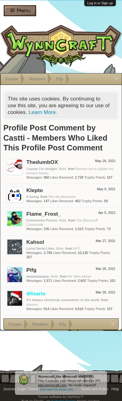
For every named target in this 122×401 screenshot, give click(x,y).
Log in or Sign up (100, 3)
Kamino (32, 304)
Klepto (34, 190)
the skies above (79, 276)
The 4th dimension (62, 197)
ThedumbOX (42, 162)
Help (115, 389)
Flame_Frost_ (43, 214)
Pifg (31, 270)
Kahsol (35, 242)
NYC (76, 248)
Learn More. (43, 112)
